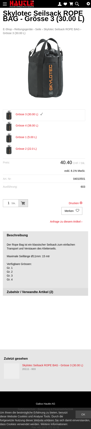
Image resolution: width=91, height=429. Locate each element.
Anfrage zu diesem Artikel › (66, 221)
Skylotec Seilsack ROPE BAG (62, 29)
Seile (38, 29)
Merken (72, 211)
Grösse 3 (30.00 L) (14, 33)
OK (83, 414)
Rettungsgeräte (23, 29)
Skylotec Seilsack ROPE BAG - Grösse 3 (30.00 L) (52, 365)
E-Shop (7, 29)
